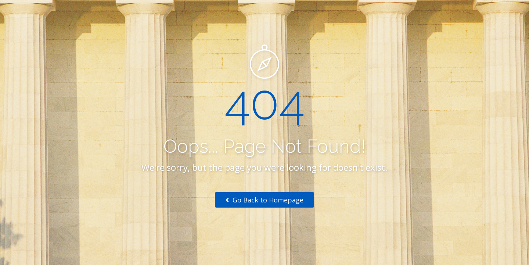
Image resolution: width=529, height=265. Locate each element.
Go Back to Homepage (264, 199)
